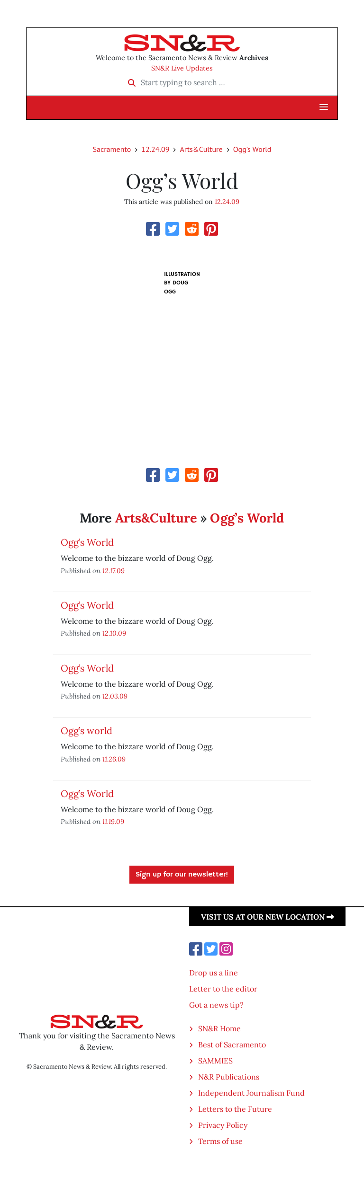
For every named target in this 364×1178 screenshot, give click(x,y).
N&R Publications (228, 1076)
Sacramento (112, 149)
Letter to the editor (223, 988)
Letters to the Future (235, 1109)
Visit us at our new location (267, 916)
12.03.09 (114, 695)
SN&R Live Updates (182, 68)
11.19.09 (113, 821)
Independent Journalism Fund (251, 1093)
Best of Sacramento (232, 1044)
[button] (324, 107)
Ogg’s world (86, 730)
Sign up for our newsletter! (182, 874)
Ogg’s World (252, 149)
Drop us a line (213, 972)
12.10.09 (114, 633)
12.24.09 (155, 149)
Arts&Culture (201, 149)
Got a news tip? (216, 1005)
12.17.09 (113, 570)
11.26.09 (114, 758)
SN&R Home (219, 1028)
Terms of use (220, 1141)
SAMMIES (215, 1060)
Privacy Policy (222, 1125)
